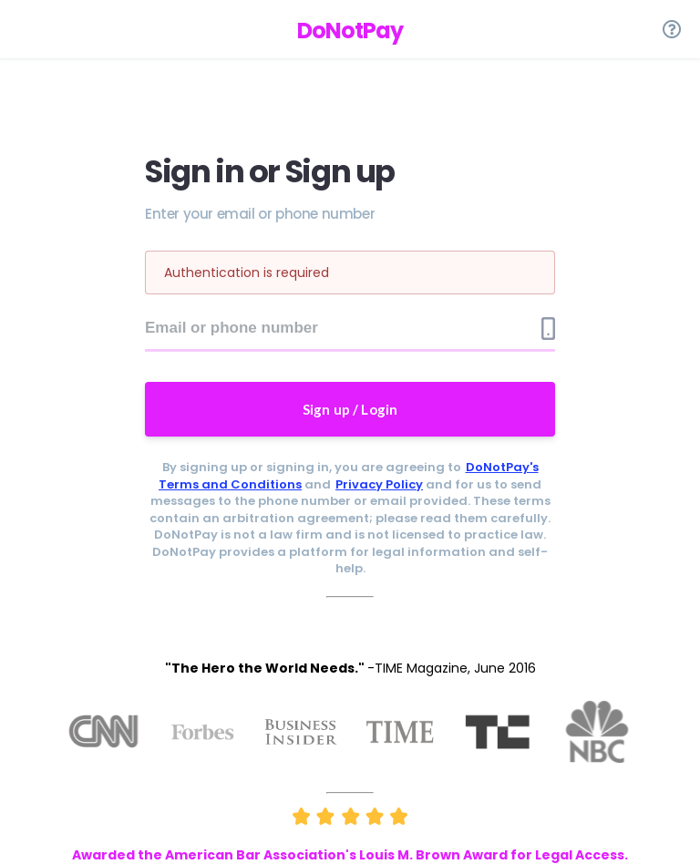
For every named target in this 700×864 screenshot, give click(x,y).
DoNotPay (349, 30)
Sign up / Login (350, 409)
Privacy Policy (379, 484)
